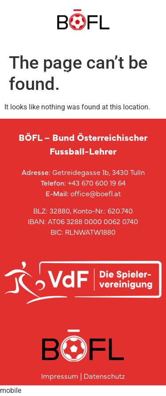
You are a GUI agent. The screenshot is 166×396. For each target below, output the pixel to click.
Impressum (59, 375)
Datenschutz (104, 375)
